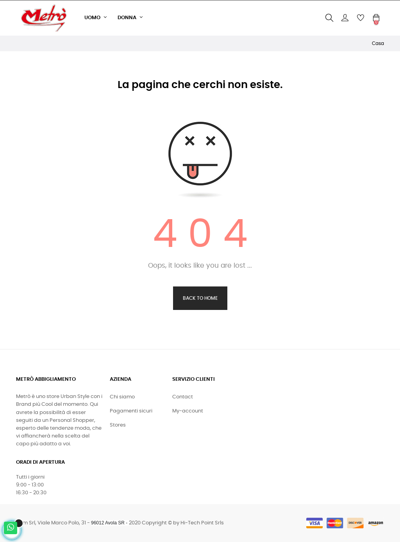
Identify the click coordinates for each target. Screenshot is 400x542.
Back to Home (200, 298)
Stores (118, 425)
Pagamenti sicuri (131, 411)
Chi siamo (122, 397)
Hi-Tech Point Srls (202, 523)
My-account (187, 411)
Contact (182, 397)
